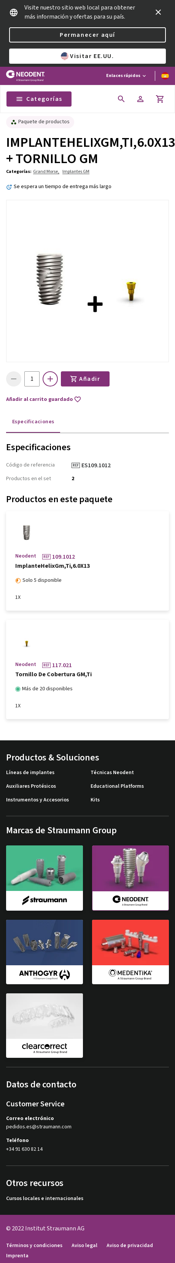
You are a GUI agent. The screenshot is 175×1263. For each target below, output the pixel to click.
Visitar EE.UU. (87, 56)
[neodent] (130, 878)
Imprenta (17, 1256)
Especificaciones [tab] (33, 422)
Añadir (85, 379)
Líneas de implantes (30, 772)
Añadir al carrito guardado (43, 399)
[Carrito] (160, 99)
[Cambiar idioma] (165, 76)
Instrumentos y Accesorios (37, 800)
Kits (95, 800)
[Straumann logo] (25, 76)
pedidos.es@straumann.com (39, 1127)
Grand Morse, (46, 171)
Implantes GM (75, 171)
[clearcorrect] (44, 1025)
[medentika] (130, 952)
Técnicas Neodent (112, 772)
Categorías (39, 99)
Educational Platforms (117, 786)
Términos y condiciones (34, 1245)
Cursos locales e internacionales (44, 1198)
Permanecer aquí (87, 35)
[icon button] (158, 12)
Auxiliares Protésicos (31, 786)
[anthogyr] (44, 952)
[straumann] (44, 877)
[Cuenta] (140, 99)
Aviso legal (84, 1245)
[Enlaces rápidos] (127, 76)
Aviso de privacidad (130, 1245)
